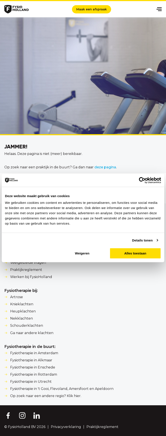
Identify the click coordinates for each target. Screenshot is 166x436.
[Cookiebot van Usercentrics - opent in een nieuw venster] (142, 180)
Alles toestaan (135, 253)
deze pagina (105, 167)
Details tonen (142, 240)
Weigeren (82, 253)
